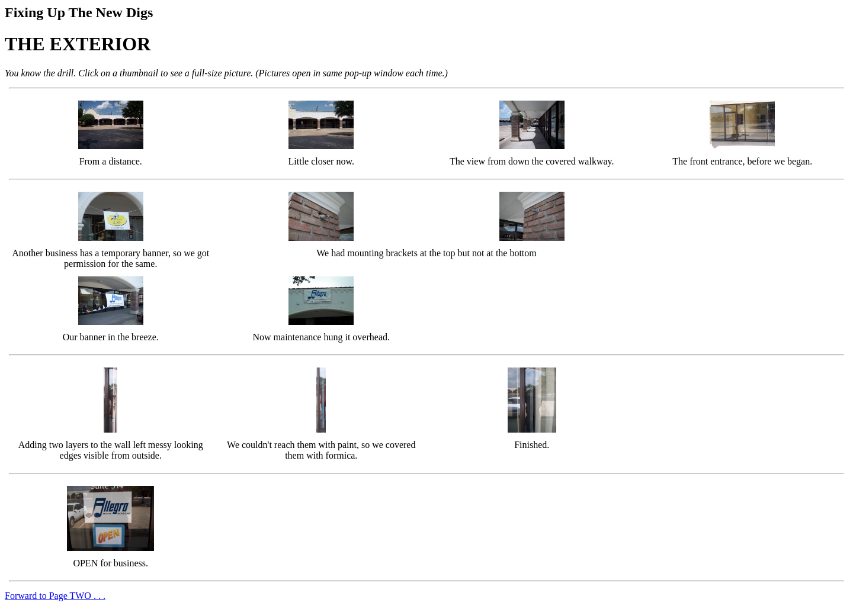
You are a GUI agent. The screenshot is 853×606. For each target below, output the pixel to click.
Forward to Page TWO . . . (55, 596)
